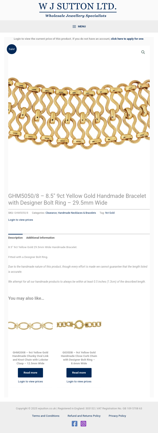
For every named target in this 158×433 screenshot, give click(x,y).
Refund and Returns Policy (84, 415)
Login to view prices (20, 219)
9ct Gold (110, 212)
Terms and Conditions (45, 415)
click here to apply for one (127, 38)
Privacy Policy (117, 415)
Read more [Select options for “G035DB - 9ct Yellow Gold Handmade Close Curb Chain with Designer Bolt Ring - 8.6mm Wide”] (79, 372)
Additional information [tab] (40, 237)
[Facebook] (74, 423)
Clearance (51, 212)
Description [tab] (15, 237)
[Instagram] (83, 423)
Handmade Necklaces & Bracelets (77, 212)
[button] (143, 52)
